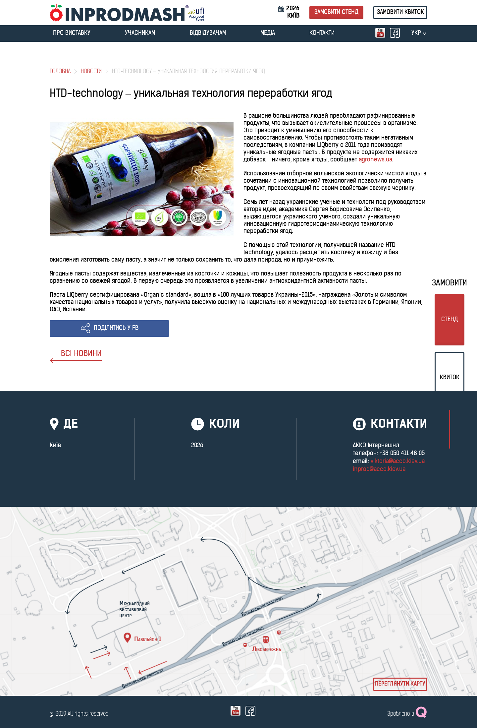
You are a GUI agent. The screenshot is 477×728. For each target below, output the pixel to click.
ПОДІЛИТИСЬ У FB (116, 328)
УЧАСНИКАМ (140, 33)
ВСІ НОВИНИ (76, 356)
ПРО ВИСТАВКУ (71, 33)
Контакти (322, 33)
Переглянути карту (400, 684)
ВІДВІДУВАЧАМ (208, 33)
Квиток (449, 378)
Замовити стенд (336, 12)
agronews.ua (375, 160)
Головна (60, 72)
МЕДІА (267, 33)
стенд (449, 320)
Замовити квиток (400, 12)
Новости (91, 72)
